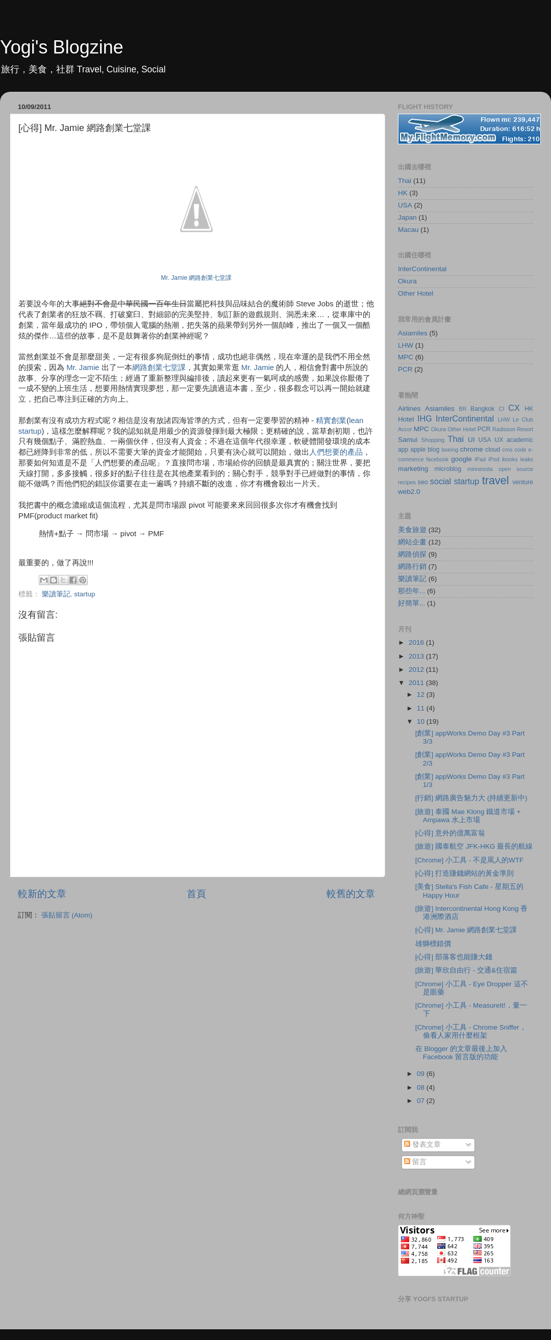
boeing (450, 449)
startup (84, 594)
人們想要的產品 (336, 452)
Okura (407, 281)
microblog (447, 468)
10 (422, 721)
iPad (480, 459)
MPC (405, 357)
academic (520, 439)
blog (433, 449)
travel (495, 480)
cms (508, 449)
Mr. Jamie (82, 367)
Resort (525, 429)
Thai (404, 181)
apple (417, 449)
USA (405, 205)
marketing (413, 468)
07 (422, 1101)
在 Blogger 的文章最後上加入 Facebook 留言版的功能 (461, 1053)
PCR (405, 369)
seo (423, 482)
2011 (417, 683)
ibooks (510, 459)
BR (462, 409)
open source (515, 469)
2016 (417, 642)
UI (471, 439)
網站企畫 (412, 542)
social (440, 481)
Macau (408, 229)
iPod (493, 459)
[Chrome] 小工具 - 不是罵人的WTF (469, 860)
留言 (415, 1162)
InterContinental (422, 269)
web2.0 (409, 491)
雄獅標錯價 (433, 944)
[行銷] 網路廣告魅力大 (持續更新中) (471, 798)
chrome (471, 449)
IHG (424, 418)
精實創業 (331, 420)
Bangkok (482, 408)
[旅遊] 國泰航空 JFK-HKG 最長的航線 (474, 846)
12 (422, 694)
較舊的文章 (351, 893)
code (520, 449)
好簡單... (411, 603)
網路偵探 (412, 554)
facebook (437, 459)
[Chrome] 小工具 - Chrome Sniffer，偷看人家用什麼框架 (471, 1031)
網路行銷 (412, 566)
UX (498, 439)
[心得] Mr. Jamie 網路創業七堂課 (466, 930)
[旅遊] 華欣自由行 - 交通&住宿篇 (466, 970)
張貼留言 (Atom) (66, 915)
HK (403, 193)
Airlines (409, 408)
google (461, 459)
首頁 (196, 893)
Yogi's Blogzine (61, 47)
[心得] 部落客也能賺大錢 (453, 957)
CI (502, 409)
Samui (407, 439)
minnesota (480, 469)
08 (422, 1087)
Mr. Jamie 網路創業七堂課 (196, 277)
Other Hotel (415, 293)
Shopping (432, 440)
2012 (417, 669)
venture (523, 482)
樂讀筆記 (56, 594)
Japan (407, 217)
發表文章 (422, 1144)
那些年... (411, 591)
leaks (526, 459)
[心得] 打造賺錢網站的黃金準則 (464, 873)
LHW (405, 345)
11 (422, 708)
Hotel (406, 419)
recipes (407, 482)
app (403, 449)
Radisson (503, 429)
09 (422, 1074)
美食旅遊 (412, 530)
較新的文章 (42, 893)
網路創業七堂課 (159, 367)
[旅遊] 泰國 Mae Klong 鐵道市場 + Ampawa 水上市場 (468, 816)
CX (514, 407)
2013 (417, 656)
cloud (492, 449)
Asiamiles (413, 333)
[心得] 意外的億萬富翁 (450, 833)
